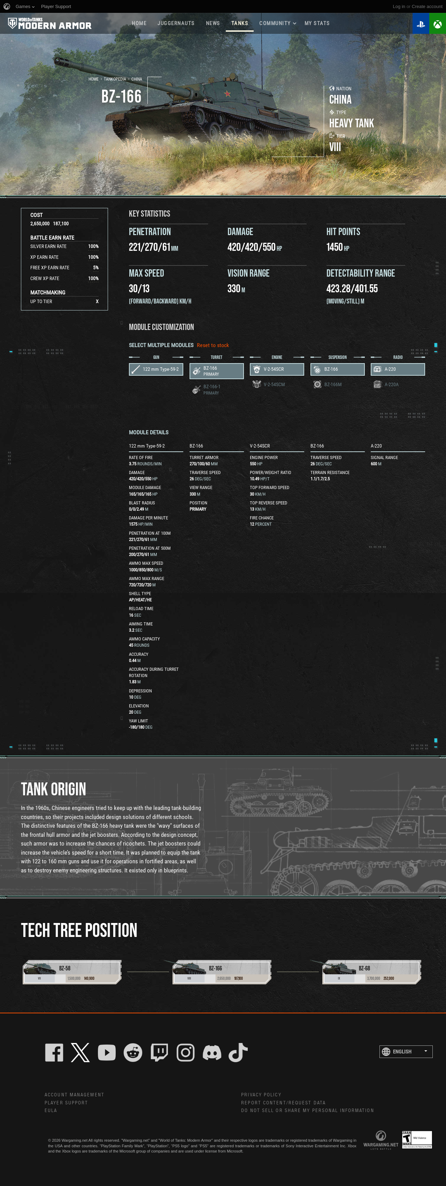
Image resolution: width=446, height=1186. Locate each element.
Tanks (239, 23)
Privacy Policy (261, 1095)
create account (427, 6)
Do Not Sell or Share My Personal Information (307, 1110)
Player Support (66, 1103)
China (136, 79)
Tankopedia (115, 79)
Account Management (75, 1095)
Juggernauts (176, 23)
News (213, 23)
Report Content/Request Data (283, 1103)
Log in (399, 6)
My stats (317, 23)
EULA (51, 1110)
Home (139, 23)
